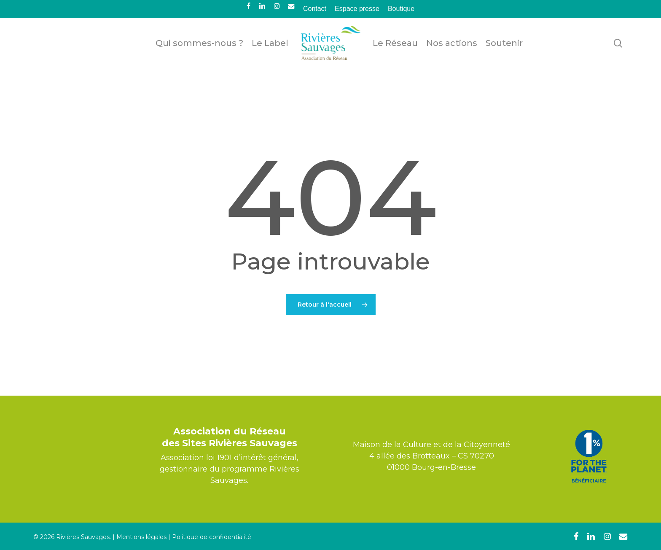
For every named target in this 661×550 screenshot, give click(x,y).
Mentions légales (141, 537)
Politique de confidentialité (211, 537)
